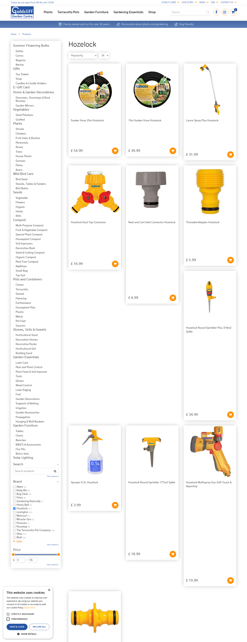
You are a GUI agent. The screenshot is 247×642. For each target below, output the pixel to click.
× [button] (49, 590)
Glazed (20, 294)
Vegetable (22, 198)
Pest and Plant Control (29, 367)
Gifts (16, 68)
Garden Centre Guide (121, 635)
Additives (21, 266)
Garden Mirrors (25, 105)
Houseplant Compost (28, 239)
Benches (21, 440)
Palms (19, 165)
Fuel (18, 394)
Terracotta (22, 289)
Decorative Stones (27, 339)
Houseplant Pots (25, 307)
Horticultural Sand (27, 335)
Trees (19, 151)
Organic (20, 207)
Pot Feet (21, 321)
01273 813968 (92, 605)
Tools (19, 376)
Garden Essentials (26, 357)
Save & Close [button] (17, 626)
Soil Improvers (24, 243)
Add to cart (115, 128)
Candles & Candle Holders (31, 83)
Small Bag (22, 270)
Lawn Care (22, 362)
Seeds (17, 192)
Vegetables (21, 109)
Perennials (22, 142)
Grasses (20, 161)
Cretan (20, 285)
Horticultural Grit (26, 348)
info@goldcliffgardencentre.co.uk (93, 609)
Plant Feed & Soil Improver (31, 372)
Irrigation (21, 408)
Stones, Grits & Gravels (29, 329)
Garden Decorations (28, 399)
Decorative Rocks (26, 344)
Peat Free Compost (27, 261)
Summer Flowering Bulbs (31, 45)
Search (18, 464)
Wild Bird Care (23, 174)
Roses (19, 147)
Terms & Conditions (149, 597)
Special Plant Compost (29, 234)
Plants (17, 123)
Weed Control (24, 385)
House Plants (24, 156)
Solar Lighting (23, 457)
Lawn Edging (23, 390)
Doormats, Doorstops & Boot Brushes (33, 99)
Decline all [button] (39, 626)
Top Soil (20, 275)
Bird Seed (21, 179)
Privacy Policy (149, 590)
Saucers (20, 325)
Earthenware (23, 303)
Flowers (20, 202)
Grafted (20, 119)
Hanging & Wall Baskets (30, 421)
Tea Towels (22, 74)
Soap (19, 78)
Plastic (20, 312)
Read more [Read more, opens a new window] (29, 607)
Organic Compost (26, 257)
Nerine (20, 64)
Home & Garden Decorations (33, 92)
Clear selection (52, 476)
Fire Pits (21, 449)
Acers (19, 170)
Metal (19, 316)
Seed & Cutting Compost (30, 252)
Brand (17, 481)
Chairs (19, 435)
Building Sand (24, 353)
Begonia (21, 60)
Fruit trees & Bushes (28, 138)
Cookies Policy (149, 593)
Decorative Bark (25, 248)
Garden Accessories (27, 412)
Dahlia (19, 51)
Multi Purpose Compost (30, 225)
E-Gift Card (21, 87)
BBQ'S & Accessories (28, 444)
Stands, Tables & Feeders (31, 184)
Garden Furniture (25, 425)
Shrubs (20, 129)
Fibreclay (21, 298)
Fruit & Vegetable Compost (31, 230)
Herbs (19, 211)
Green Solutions (121, 631)
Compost (19, 220)
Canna (19, 55)
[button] (28, 633)
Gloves (20, 381)
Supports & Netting (27, 403)
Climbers (21, 133)
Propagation (23, 417)
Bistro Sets (22, 453)
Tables (19, 431)
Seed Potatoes (24, 115)
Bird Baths (22, 188)
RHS (18, 216)
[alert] (28, 613)
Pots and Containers (27, 279)
